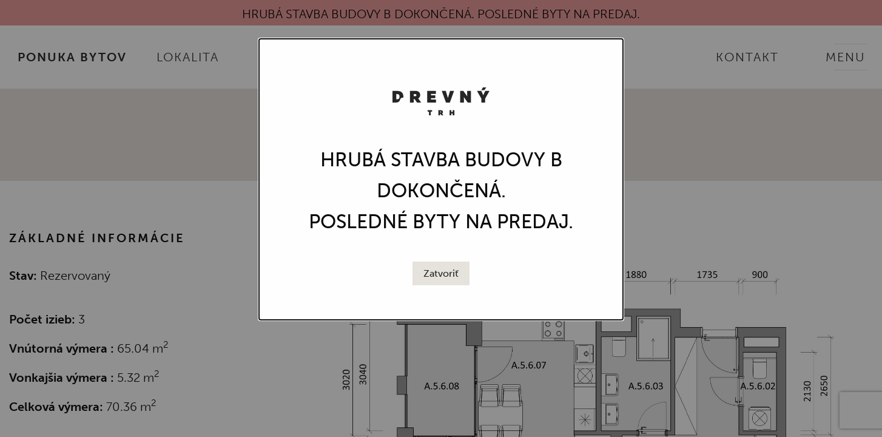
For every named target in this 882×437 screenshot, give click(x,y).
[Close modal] (441, 274)
